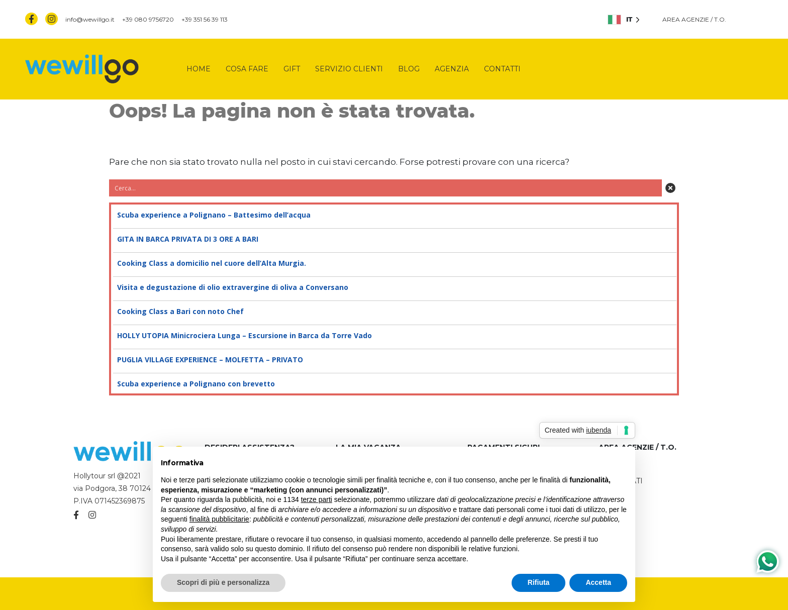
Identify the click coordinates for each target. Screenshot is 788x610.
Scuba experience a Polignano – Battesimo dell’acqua (394, 215)
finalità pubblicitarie (219, 519)
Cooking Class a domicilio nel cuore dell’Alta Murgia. (394, 263)
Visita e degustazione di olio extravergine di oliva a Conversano (394, 287)
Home (198, 68)
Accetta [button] (598, 582)
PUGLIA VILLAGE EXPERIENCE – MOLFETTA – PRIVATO (394, 360)
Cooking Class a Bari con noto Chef (394, 312)
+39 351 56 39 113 (204, 19)
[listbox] (624, 19)
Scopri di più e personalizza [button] (223, 582)
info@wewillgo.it (90, 19)
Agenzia (452, 68)
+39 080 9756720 (148, 19)
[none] (624, 19)
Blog (409, 68)
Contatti (502, 68)
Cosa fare (247, 68)
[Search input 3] (386, 188)
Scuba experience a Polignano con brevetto (394, 384)
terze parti (316, 499)
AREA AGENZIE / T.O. (694, 19)
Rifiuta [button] (539, 582)
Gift (291, 68)
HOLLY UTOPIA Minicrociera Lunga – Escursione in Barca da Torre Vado (394, 336)
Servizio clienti (349, 68)
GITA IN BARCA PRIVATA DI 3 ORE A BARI (394, 239)
